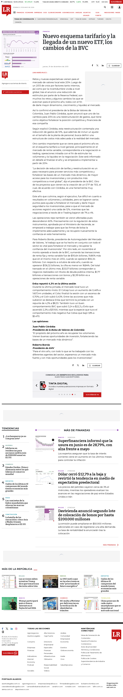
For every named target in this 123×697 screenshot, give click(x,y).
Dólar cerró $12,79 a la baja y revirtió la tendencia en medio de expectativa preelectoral (86, 478)
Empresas (31, 647)
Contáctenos (86, 644)
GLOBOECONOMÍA (54, 12)
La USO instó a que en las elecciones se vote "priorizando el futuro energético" (69, 582)
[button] (36, 386)
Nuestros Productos (89, 641)
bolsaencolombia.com (90, 684)
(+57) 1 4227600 (8, 645)
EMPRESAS (38, 12)
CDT (72, 19)
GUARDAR (114, 66)
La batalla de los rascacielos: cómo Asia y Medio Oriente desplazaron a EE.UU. (16, 521)
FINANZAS (20, 12)
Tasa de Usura (81, 19)
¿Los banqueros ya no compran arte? (15, 437)
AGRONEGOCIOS (68, 12)
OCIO (45, 12)
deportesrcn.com (22, 689)
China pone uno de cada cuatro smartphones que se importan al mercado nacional (111, 606)
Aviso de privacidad (88, 647)
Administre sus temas (12, 92)
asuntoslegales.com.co (11, 684)
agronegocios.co (29, 684)
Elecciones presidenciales (48, 19)
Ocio (62, 659)
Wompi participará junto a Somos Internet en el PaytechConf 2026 (28, 604)
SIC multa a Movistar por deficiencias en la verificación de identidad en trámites (70, 606)
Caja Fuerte (48, 636)
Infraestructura (49, 656)
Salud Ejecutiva (66, 665)
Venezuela (64, 19)
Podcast (30, 665)
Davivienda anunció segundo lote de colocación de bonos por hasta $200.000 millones (86, 515)
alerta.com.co (7, 689)
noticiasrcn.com (84, 686)
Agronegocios (33, 633)
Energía (63, 576)
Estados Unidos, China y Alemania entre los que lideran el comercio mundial (16, 470)
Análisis (63, 633)
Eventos (64, 647)
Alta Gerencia (49, 633)
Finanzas (30, 650)
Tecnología (105, 598)
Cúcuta (108, 19)
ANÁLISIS (78, 12)
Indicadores (32, 656)
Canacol (18, 22)
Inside (63, 656)
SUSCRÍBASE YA (92, 395)
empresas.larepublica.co (47, 684)
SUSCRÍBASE (116, 2)
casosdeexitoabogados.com (13, 686)
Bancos (22, 598)
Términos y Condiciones (90, 650)
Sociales (30, 671)
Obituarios (48, 659)
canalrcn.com (57, 686)
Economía (64, 642)
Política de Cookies (88, 658)
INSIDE (117, 12)
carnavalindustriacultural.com (38, 686)
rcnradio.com (70, 686)
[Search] (105, 7)
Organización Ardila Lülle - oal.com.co (112, 685)
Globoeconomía (67, 650)
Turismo (100, 19)
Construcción (11, 514)
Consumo (31, 642)
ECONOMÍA (29, 12)
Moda (7, 498)
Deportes (9, 481)
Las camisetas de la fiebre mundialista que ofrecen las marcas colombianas (16, 504)
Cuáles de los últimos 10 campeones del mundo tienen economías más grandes (16, 487)
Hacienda (8, 445)
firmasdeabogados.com (69, 684)
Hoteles (92, 19)
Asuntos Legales (33, 636)
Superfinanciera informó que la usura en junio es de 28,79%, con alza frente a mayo (85, 445)
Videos (46, 671)
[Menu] (15, 12)
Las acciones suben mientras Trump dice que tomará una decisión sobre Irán (29, 582)
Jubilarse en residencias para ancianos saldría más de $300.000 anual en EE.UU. (15, 453)
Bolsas (22, 576)
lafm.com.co (98, 686)
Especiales (48, 647)
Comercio (9, 464)
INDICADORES (109, 12)
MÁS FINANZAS (109, 545)
